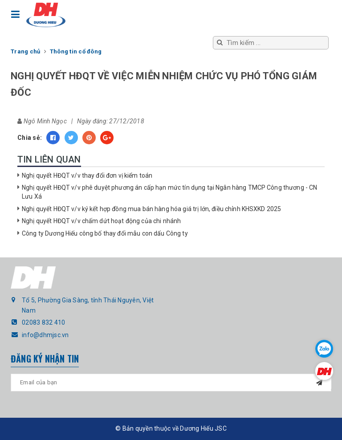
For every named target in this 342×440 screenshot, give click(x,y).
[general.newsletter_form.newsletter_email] (171, 382)
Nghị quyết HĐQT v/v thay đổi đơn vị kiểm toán (87, 175)
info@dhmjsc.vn (45, 334)
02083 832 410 (43, 322)
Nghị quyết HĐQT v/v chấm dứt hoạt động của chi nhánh (101, 220)
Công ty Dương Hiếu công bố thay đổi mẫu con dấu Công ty (105, 233)
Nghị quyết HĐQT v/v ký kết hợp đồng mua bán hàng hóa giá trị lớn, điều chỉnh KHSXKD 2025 (151, 208)
